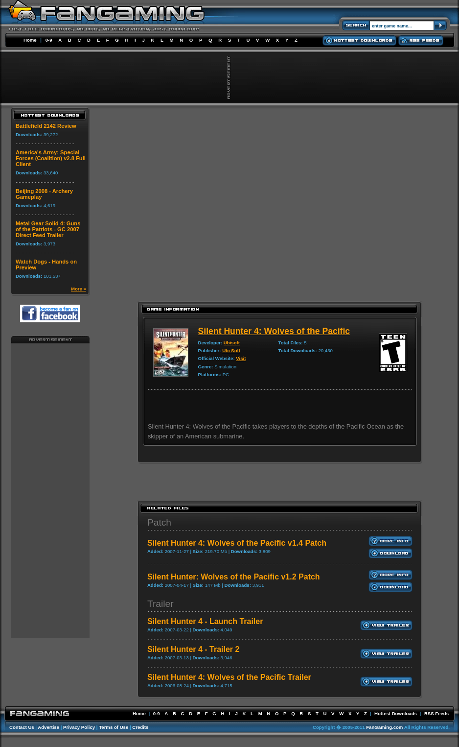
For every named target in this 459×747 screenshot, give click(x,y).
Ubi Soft (231, 350)
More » (78, 288)
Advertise (48, 727)
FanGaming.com (384, 727)
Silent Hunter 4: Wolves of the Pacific (274, 331)
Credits (140, 727)
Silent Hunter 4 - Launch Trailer (205, 621)
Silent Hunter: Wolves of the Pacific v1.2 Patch (233, 577)
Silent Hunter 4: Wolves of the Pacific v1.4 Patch (236, 543)
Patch (159, 522)
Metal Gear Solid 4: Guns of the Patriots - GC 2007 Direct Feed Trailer (48, 229)
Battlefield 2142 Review (46, 126)
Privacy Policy (79, 727)
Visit (241, 358)
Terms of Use (113, 727)
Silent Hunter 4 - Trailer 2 (193, 649)
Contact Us (21, 727)
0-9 (49, 40)
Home (30, 40)
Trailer (160, 604)
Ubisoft (232, 342)
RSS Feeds (436, 713)
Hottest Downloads (395, 713)
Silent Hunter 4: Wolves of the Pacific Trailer (229, 677)
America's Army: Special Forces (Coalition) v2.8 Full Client (51, 158)
